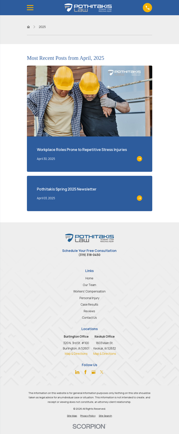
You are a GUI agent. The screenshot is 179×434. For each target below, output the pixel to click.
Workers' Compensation (89, 291)
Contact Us (89, 318)
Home (89, 278)
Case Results (89, 304)
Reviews (89, 311)
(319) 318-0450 (89, 254)
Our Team (89, 285)
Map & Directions (76, 354)
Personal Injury (89, 298)
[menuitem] (72, 416)
